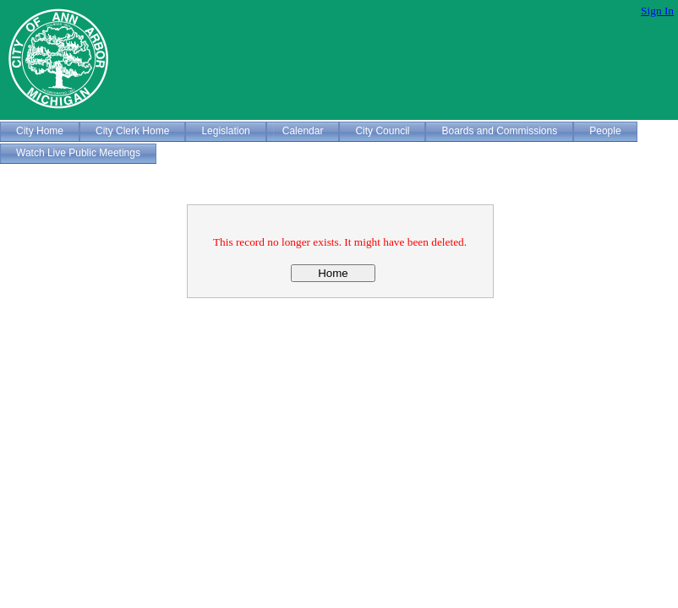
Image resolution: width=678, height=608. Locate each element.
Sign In (657, 10)
